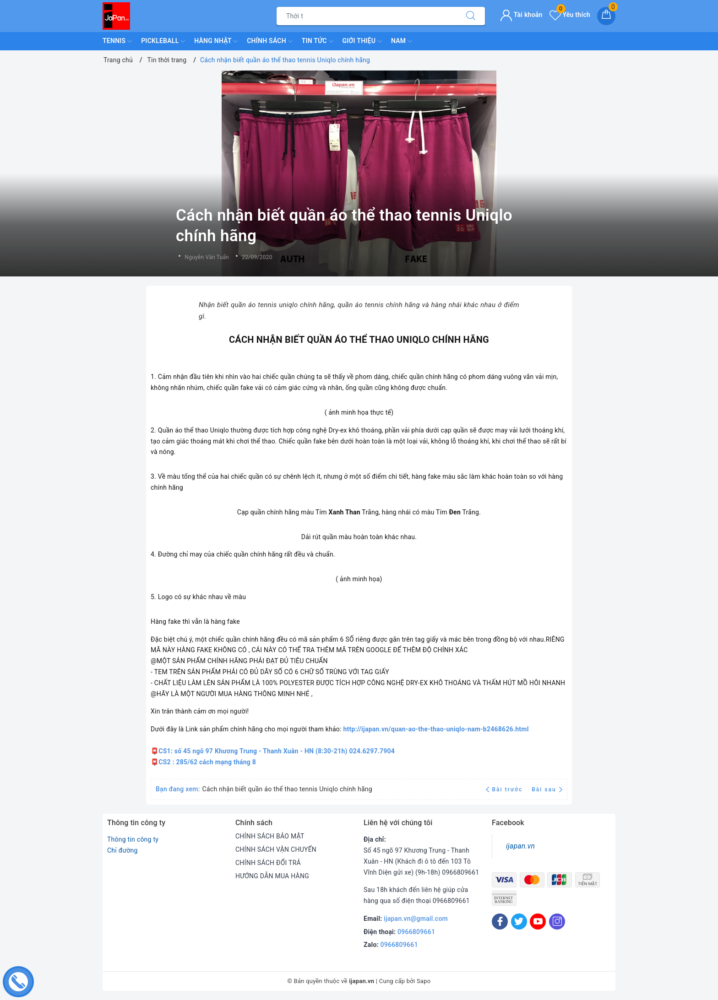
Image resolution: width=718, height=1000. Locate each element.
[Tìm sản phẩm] (367, 16)
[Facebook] (500, 922)
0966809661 (416, 931)
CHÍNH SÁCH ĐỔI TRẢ (268, 862)
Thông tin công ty (132, 839)
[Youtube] (538, 922)
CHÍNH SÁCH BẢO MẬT (270, 836)
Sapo (424, 981)
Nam (401, 41)
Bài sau (547, 789)
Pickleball (163, 41)
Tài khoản (521, 14)
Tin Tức (317, 41)
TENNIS (117, 41)
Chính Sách (269, 41)
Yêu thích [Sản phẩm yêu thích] (569, 14)
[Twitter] (519, 922)
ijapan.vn (520, 846)
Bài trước (505, 789)
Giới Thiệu (362, 41)
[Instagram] (557, 922)
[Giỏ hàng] (606, 16)
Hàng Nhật (216, 41)
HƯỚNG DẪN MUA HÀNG (272, 876)
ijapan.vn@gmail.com (416, 918)
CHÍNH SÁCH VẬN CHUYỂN (275, 849)
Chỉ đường (122, 850)
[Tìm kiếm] (471, 16)
